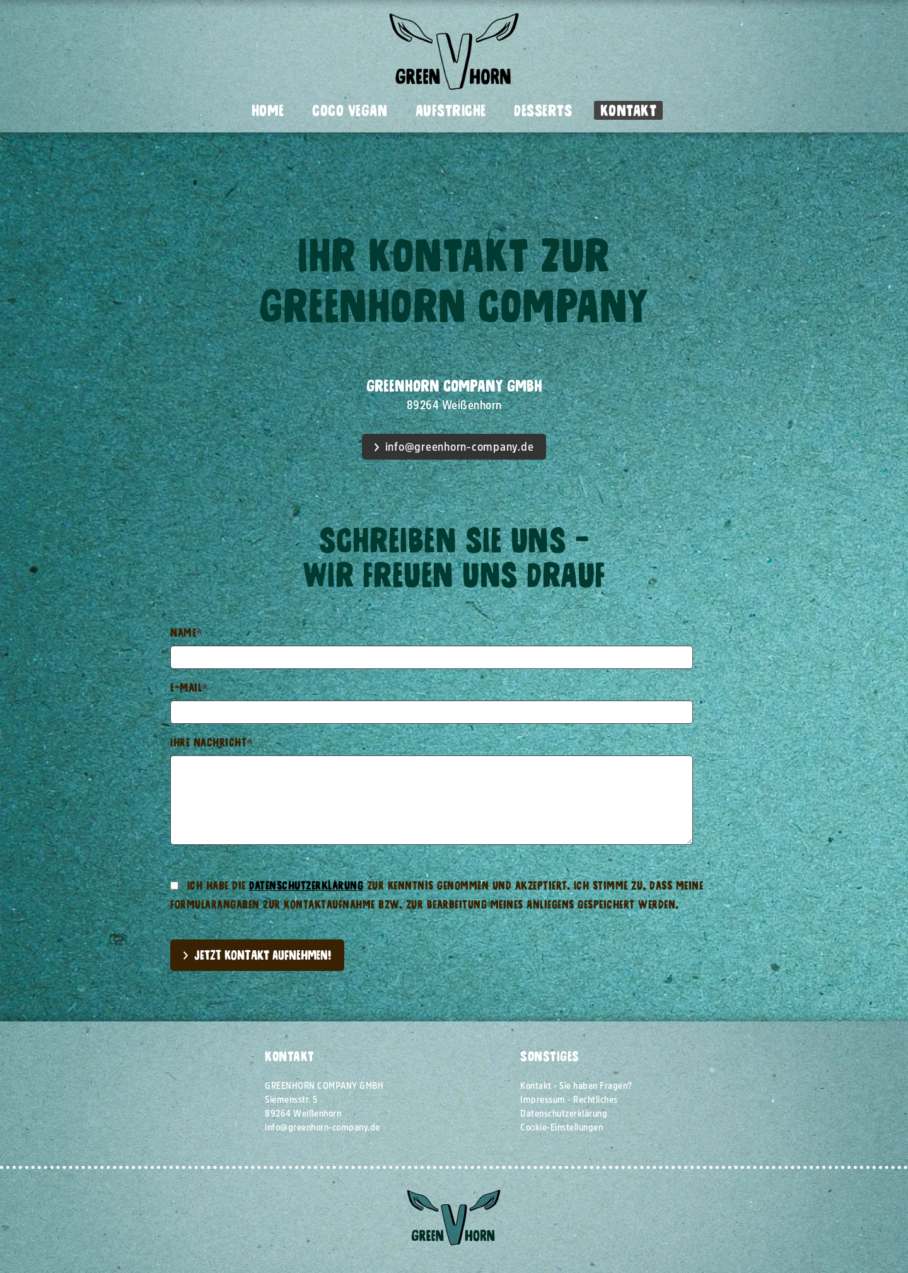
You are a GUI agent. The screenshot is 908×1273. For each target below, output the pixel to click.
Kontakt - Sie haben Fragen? (576, 1086)
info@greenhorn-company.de (459, 447)
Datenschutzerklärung (306, 885)
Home (268, 110)
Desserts (543, 110)
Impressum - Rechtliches (569, 1100)
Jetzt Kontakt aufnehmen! (262, 955)
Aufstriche (451, 110)
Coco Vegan (349, 110)
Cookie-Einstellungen (561, 1127)
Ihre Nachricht (211, 742)
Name (186, 632)
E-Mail (189, 687)
